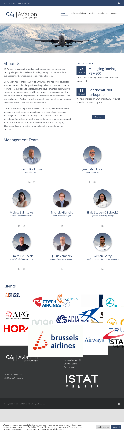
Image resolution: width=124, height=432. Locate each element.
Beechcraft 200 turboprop (100, 92)
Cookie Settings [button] (103, 427)
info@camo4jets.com (24, 3)
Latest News (85, 63)
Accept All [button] (116, 427)
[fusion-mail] (34, 182)
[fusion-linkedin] (29, 182)
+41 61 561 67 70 (14, 374)
